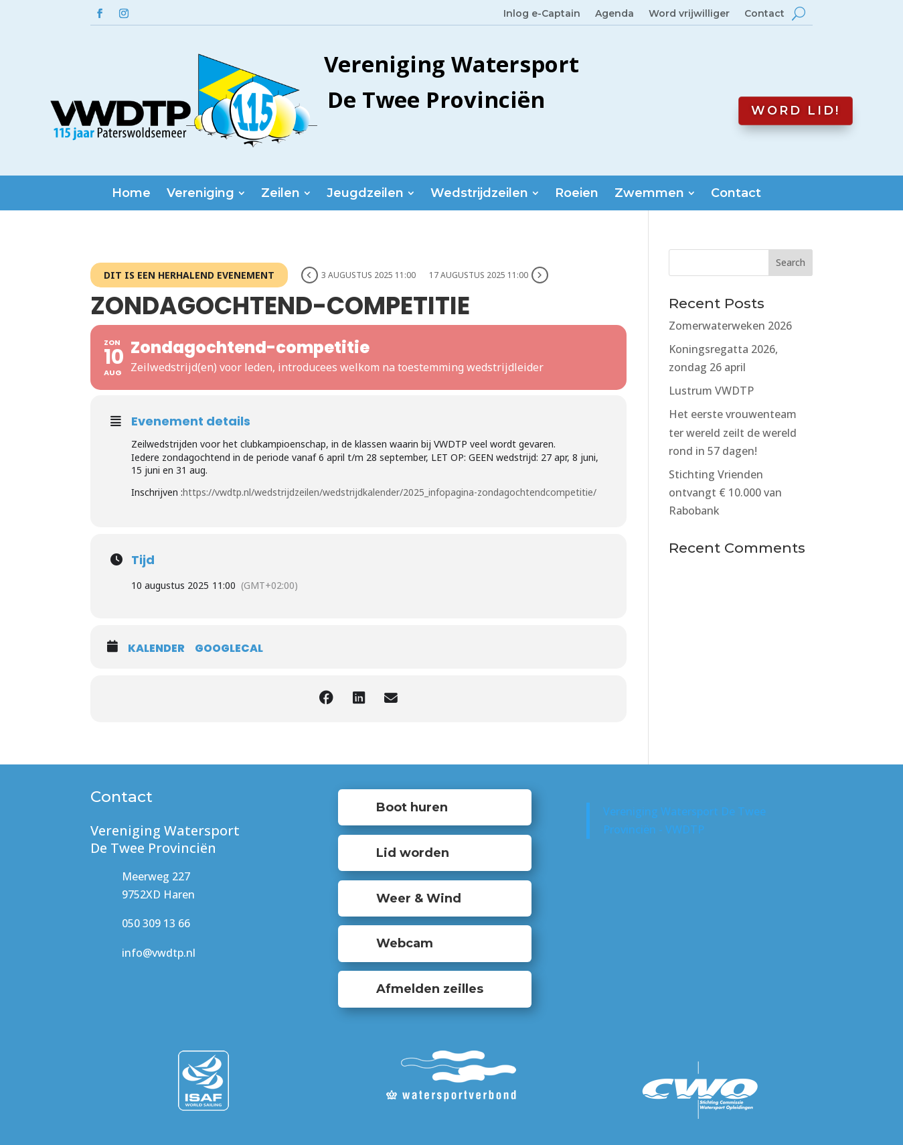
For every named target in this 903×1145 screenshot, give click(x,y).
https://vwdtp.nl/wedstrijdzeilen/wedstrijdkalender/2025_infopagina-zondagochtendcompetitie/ (389, 492)
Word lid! (795, 110)
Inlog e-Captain (541, 14)
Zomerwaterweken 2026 (730, 325)
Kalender (156, 648)
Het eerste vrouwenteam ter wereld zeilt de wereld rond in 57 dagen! (733, 432)
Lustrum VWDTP (711, 390)
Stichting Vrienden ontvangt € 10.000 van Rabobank (725, 492)
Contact (764, 14)
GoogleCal (229, 648)
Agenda (614, 14)
